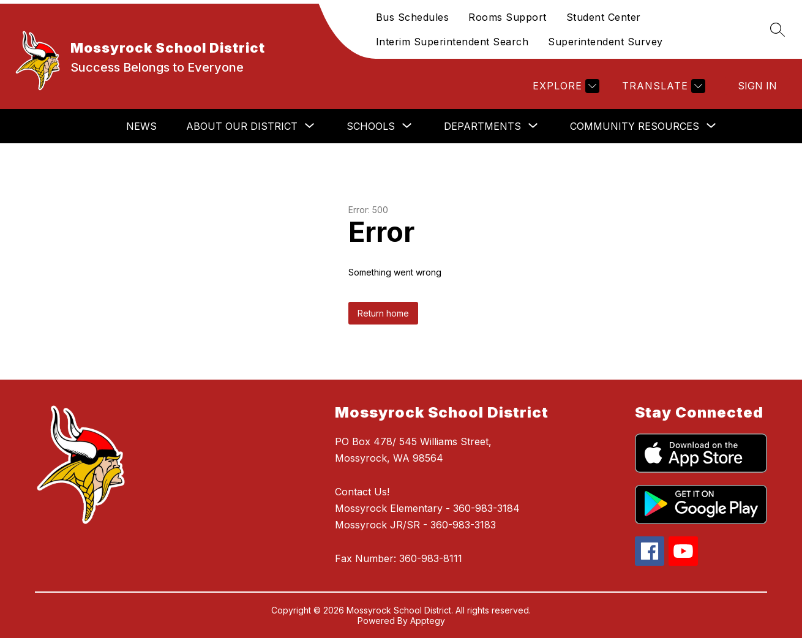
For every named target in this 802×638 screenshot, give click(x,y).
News (141, 126)
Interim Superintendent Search (452, 42)
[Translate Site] (662, 86)
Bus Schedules (412, 17)
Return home (383, 313)
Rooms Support (507, 17)
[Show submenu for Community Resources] (634, 126)
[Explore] (564, 86)
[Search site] (777, 29)
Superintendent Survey (605, 42)
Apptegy (427, 620)
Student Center (603, 17)
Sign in (757, 86)
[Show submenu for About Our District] (242, 126)
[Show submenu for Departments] (482, 126)
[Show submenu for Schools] (371, 126)
